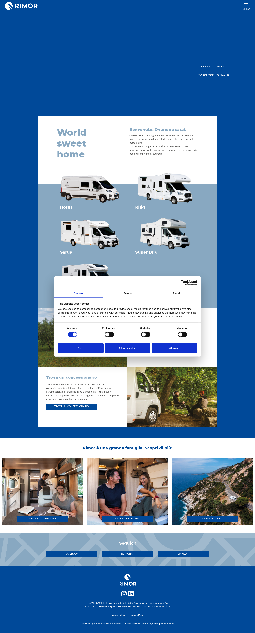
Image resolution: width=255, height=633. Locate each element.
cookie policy (137, 614)
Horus (66, 207)
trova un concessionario (212, 75)
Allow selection (127, 348)
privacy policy (118, 614)
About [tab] (176, 293)
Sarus (66, 252)
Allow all (174, 348)
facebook (71, 554)
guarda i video (212, 518)
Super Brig (146, 252)
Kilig (140, 207)
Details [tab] (127, 293)
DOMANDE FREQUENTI (127, 518)
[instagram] (124, 594)
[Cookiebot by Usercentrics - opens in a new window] (183, 282)
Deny (81, 348)
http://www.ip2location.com (161, 623)
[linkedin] (131, 594)
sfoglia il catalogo (211, 67)
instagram (127, 554)
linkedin (183, 554)
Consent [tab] (79, 293)
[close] (246, 3)
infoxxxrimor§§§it (159, 602)
